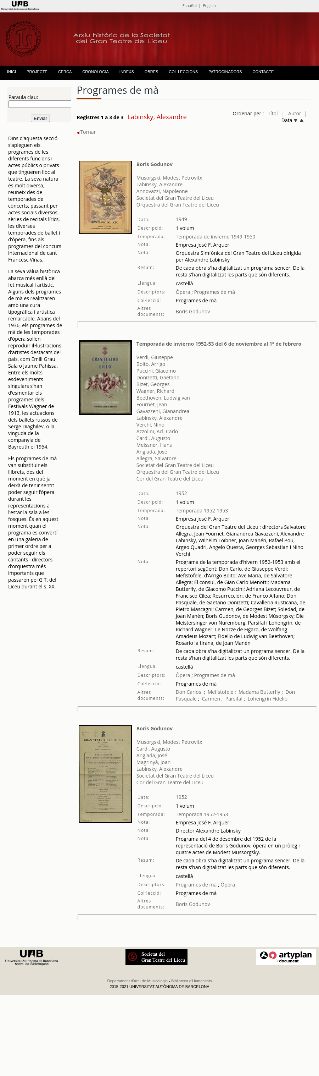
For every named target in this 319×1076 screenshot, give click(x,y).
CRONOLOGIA (95, 72)
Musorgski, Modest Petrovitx (169, 177)
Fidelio (279, 698)
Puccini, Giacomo (156, 370)
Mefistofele (221, 691)
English (209, 5)
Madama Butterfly (259, 691)
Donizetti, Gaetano (158, 377)
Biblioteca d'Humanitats (191, 981)
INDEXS (126, 72)
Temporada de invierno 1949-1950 (216, 236)
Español (190, 5)
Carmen (211, 698)
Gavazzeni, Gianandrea (162, 411)
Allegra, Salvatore (156, 458)
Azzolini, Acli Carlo (157, 431)
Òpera (183, 292)
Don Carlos (188, 691)
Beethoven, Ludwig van (163, 397)
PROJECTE (37, 72)
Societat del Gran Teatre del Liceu (175, 197)
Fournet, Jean (151, 404)
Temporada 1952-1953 (202, 510)
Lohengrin (259, 698)
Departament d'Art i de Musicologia (137, 981)
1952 (181, 493)
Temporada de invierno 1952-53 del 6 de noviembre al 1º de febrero (218, 343)
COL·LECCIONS (183, 72)
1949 (181, 219)
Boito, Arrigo (151, 364)
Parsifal (233, 698)
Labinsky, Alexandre (159, 184)
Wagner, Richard (155, 391)
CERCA (65, 72)
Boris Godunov (154, 164)
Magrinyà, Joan (153, 762)
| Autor (291, 113)
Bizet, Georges (153, 384)
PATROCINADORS (225, 72)
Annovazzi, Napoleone (162, 191)
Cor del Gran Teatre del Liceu (169, 478)
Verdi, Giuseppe (154, 357)
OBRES (151, 72)
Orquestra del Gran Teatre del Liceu (177, 204)
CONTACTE (263, 72)
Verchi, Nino (150, 424)
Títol (273, 113)
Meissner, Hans (154, 444)
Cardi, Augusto (153, 438)
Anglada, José (151, 451)
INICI (11, 72)
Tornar (86, 131)
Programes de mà (214, 292)
